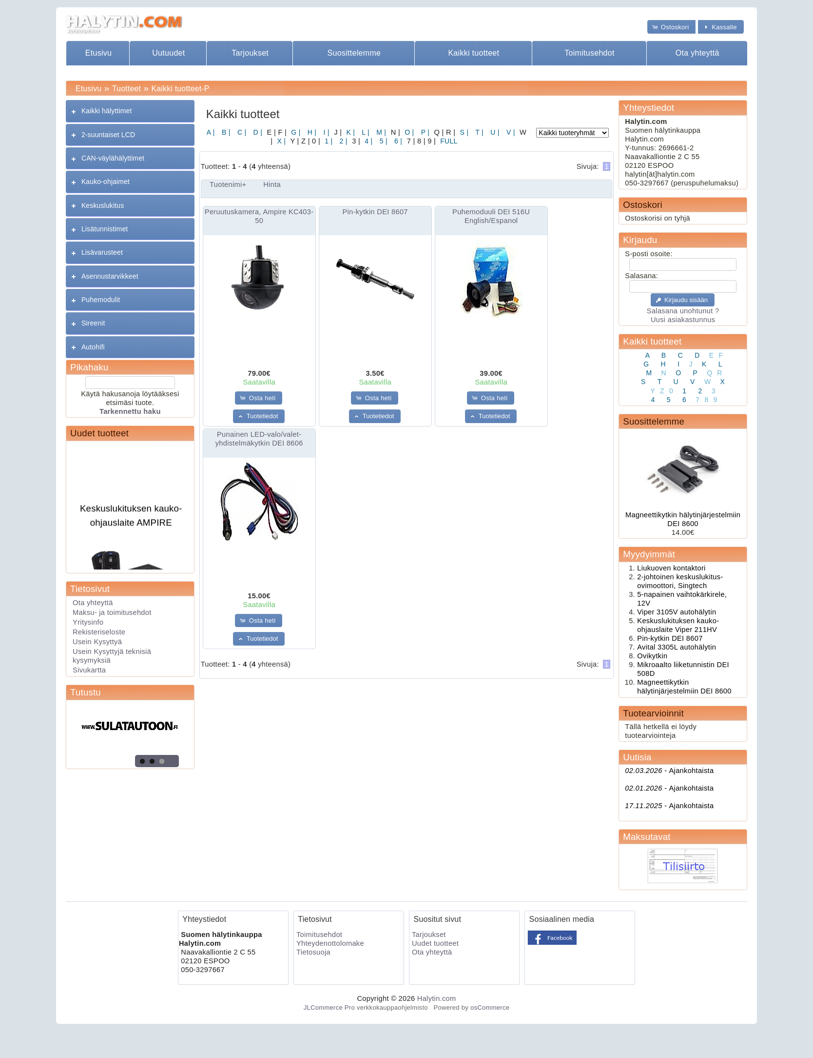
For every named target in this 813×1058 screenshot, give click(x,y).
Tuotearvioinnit (653, 713)
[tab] (130, 111)
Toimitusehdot (589, 53)
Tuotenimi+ (228, 184)
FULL (448, 141)
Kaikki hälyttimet (106, 111)
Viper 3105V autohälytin (676, 612)
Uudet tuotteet (99, 433)
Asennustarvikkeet (109, 276)
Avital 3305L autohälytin (676, 647)
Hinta (272, 184)
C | (241, 132)
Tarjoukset (250, 53)
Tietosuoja (313, 952)
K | (349, 132)
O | (408, 132)
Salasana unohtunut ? (683, 311)
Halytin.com (436, 998)
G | (294, 132)
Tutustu (85, 692)
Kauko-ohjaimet (105, 181)
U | (494, 132)
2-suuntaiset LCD (108, 135)
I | (325, 132)
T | (478, 132)
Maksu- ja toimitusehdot (112, 612)
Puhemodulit (100, 300)
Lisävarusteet (102, 252)
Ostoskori (642, 205)
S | (463, 132)
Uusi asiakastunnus (683, 320)
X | (280, 141)
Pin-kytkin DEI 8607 (375, 212)
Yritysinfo (88, 622)
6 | (397, 141)
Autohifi (93, 347)
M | (380, 132)
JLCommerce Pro (329, 1007)
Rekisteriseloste (99, 632)
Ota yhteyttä (697, 53)
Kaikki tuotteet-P (180, 88)
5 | (382, 141)
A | (211, 132)
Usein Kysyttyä (97, 642)
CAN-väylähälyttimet (112, 158)
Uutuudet (168, 53)
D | (256, 132)
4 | (367, 141)
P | (424, 132)
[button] (671, 26)
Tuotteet (126, 88)
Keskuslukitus (102, 205)
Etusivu (98, 53)
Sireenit (93, 323)
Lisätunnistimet (104, 229)
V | (509, 132)
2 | (342, 141)
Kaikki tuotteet (473, 53)
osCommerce (489, 1007)
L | (364, 132)
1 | (327, 141)
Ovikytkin (652, 656)
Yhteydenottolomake (330, 943)
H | (311, 132)
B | (225, 132)
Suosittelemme (354, 53)
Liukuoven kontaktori (671, 568)
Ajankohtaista (669, 770)
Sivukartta (89, 670)
